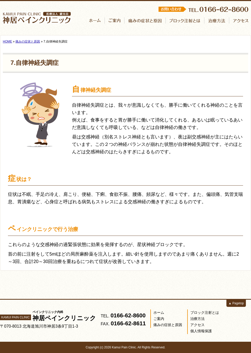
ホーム (158, 312)
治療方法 (197, 319)
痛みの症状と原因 (27, 41)
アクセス (197, 325)
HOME (7, 41)
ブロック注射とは (204, 312)
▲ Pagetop (236, 303)
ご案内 (158, 319)
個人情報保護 (201, 331)
